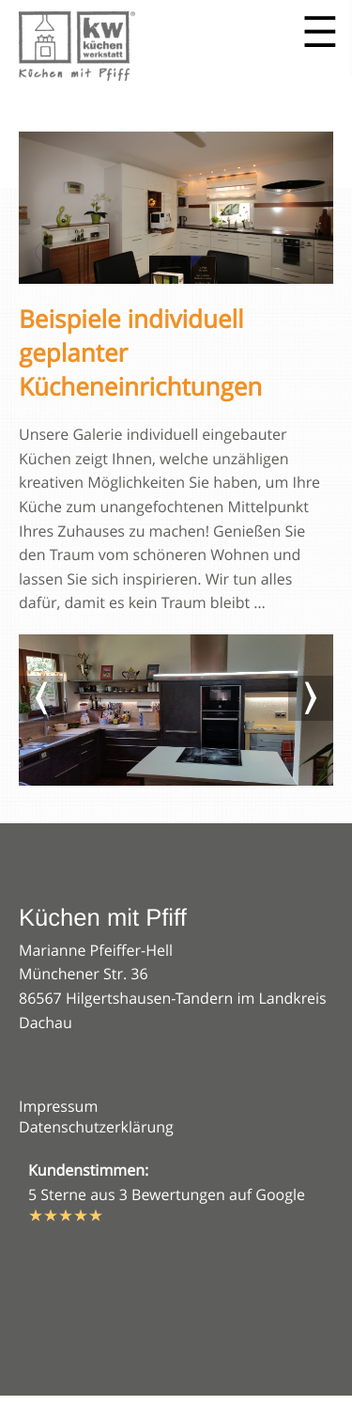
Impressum (58, 1106)
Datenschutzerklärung (96, 1126)
